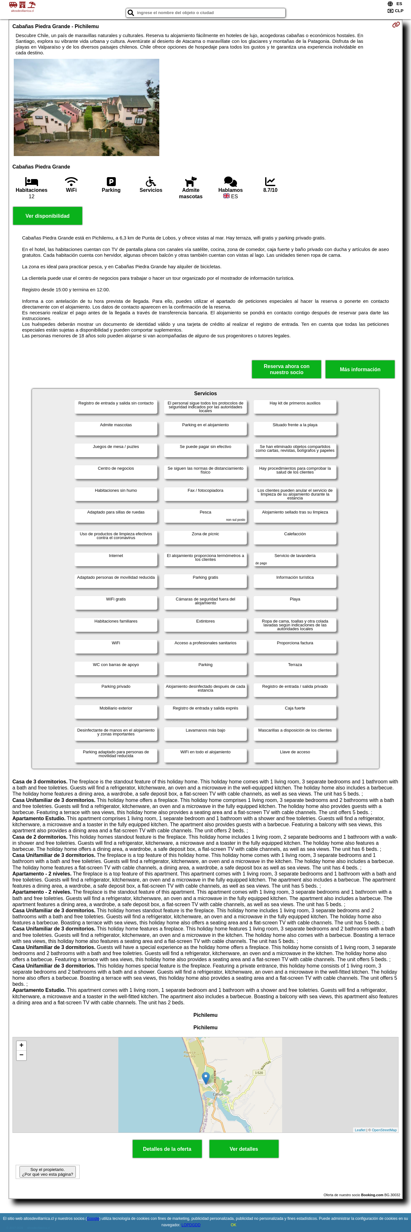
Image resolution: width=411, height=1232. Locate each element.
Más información (360, 369)
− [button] (22, 1055)
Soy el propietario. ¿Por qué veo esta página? (47, 1172)
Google (93, 1218)
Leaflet (360, 1130)
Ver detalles (244, 1149)
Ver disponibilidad (48, 216)
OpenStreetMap (384, 1130)
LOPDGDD (191, 1225)
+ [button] (22, 1046)
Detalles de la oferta (167, 1149)
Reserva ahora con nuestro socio (287, 369)
